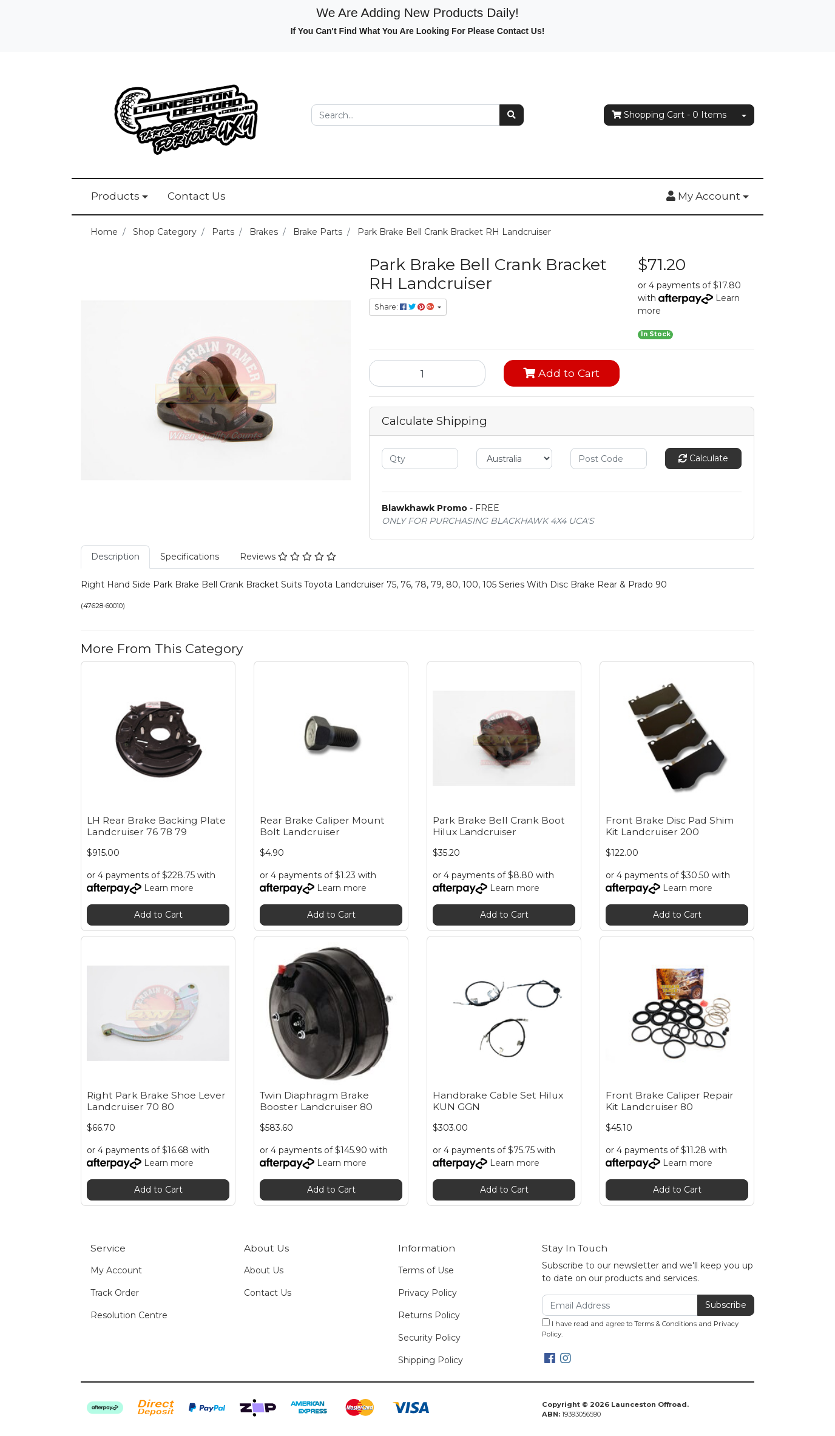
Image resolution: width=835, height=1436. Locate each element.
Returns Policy (429, 1315)
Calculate (703, 458)
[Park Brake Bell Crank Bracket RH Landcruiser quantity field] (427, 373)
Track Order (114, 1292)
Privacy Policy (427, 1292)
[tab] (115, 557)
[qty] (420, 458)
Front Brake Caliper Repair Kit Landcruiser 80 (670, 1101)
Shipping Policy (430, 1360)
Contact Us (196, 196)
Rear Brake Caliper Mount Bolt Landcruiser (322, 826)
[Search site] (511, 115)
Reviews (288, 556)
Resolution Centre (128, 1315)
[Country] (514, 458)
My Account (116, 1270)
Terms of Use (426, 1270)
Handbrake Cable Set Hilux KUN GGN (498, 1101)
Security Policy (429, 1337)
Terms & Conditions (665, 1323)
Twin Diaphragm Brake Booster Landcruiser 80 (316, 1101)
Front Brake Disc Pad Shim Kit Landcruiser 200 (670, 826)
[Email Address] (620, 1305)
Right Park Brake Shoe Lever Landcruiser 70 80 (156, 1101)
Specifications (189, 556)
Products (115, 196)
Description (115, 556)
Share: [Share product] (405, 306)
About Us (263, 1270)
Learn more (169, 887)
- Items (669, 115)
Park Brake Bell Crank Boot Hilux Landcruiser (499, 826)
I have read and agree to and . (640, 1328)
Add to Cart (561, 373)
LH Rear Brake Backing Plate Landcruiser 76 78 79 (156, 826)
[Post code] (608, 458)
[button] (707, 196)
